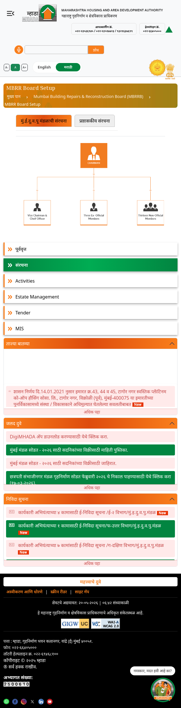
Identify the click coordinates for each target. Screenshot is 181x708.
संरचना (21, 265)
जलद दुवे (13, 423)
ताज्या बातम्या (17, 344)
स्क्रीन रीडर (59, 592)
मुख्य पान (14, 96)
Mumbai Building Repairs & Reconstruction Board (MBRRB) (89, 96)
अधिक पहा (92, 412)
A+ (24, 67)
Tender (22, 313)
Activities (25, 281)
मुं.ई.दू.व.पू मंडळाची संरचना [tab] (44, 121)
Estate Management (37, 297)
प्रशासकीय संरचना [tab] (95, 121)
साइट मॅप (82, 592)
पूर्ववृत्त (20, 249)
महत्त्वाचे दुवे (90, 582)
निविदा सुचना (17, 499)
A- (6, 67)
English (44, 67)
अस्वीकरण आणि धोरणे (24, 592)
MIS (19, 329)
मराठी (68, 67)
